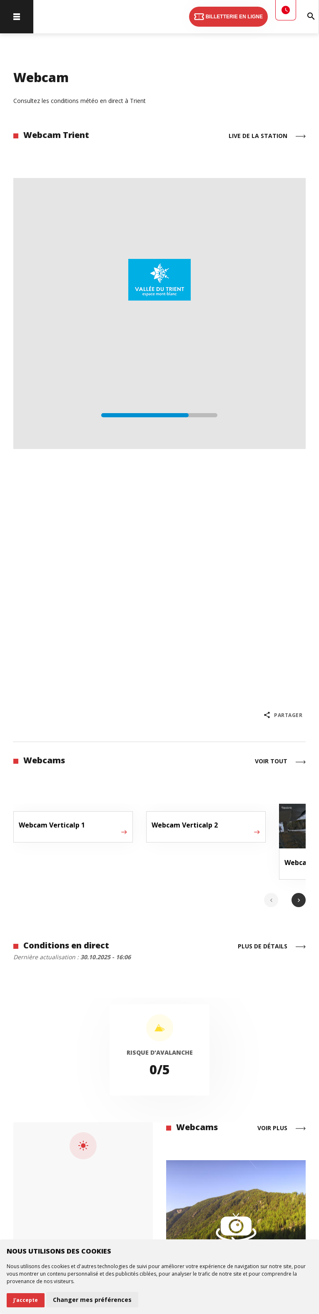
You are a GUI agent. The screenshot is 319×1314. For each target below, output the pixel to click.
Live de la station (267, 136)
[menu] (16, 16)
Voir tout (280, 762)
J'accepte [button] (25, 1300)
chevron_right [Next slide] (298, 900)
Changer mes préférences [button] (92, 1300)
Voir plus (281, 1128)
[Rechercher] (311, 16)
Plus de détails (272, 947)
